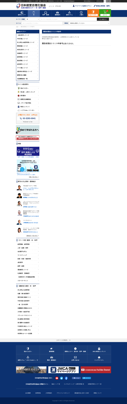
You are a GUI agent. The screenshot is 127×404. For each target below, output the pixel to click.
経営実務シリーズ (22, 57)
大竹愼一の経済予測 (24, 311)
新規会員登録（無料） (102, 6)
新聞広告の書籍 (21, 75)
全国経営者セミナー (94, 384)
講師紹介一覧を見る (33, 235)
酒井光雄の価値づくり (24, 297)
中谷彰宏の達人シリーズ (25, 326)
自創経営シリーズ (22, 53)
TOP (17, 26)
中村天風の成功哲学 (24, 301)
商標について (98, 393)
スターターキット (23, 280)
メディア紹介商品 (24, 103)
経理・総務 (21, 266)
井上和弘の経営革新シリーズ (25, 42)
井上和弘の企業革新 (24, 290)
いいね (76, 378)
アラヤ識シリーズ (22, 68)
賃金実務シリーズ (22, 60)
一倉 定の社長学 (23, 304)
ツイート (86, 378)
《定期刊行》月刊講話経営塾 (26, 277)
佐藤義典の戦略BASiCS (25, 308)
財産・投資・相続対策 (24, 258)
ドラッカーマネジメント (25, 315)
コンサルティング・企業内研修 (73, 384)
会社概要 (28, 393)
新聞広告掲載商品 (24, 99)
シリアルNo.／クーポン (26, 110)
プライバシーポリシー (63, 393)
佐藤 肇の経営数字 (24, 293)
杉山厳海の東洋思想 (24, 319)
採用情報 (38, 393)
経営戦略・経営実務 (24, 244)
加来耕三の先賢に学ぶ (24, 330)
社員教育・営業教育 (24, 273)
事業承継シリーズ (22, 46)
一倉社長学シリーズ (23, 35)
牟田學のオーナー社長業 (25, 333)
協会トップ (55, 384)
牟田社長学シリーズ (23, 49)
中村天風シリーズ (22, 38)
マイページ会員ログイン (82, 6)
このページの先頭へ (63, 340)
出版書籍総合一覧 (22, 78)
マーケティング (22, 255)
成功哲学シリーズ (22, 64)
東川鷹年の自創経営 (24, 322)
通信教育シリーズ (23, 269)
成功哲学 (20, 262)
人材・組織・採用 (23, 248)
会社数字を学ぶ (22, 251)
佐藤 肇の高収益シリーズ (24, 71)
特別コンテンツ (24, 107)
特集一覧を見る (34, 177)
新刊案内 (22, 96)
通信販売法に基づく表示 (82, 393)
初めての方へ (23, 88)
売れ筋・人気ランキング (26, 92)
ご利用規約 (48, 393)
